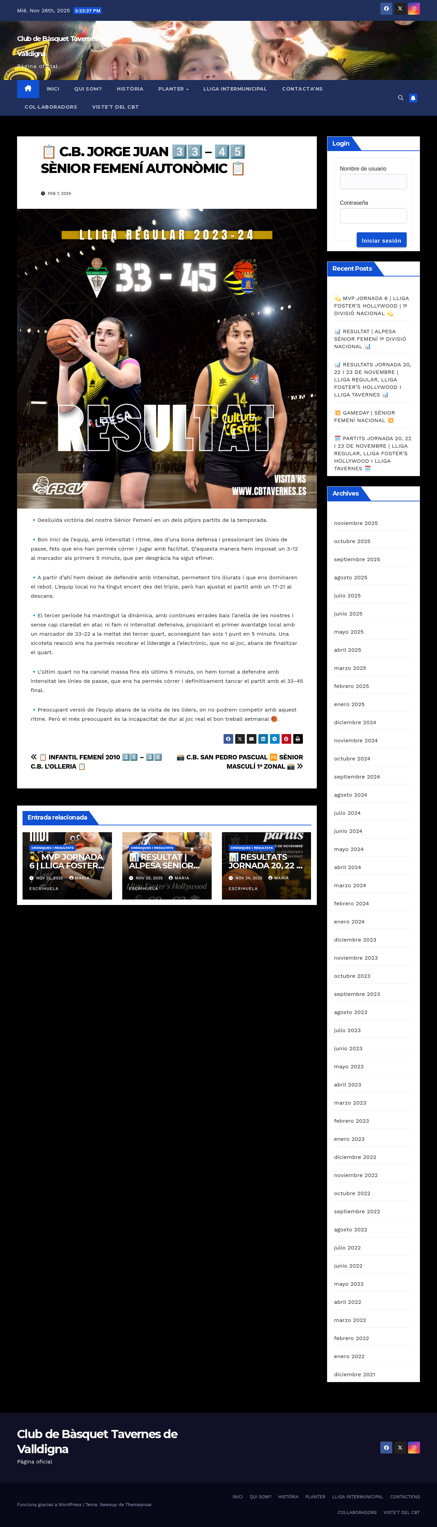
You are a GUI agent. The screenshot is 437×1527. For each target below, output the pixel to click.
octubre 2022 (352, 1193)
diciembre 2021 (355, 1374)
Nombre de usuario (363, 169)
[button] (401, 98)
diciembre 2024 (355, 722)
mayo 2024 (349, 849)
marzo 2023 (350, 1102)
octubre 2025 (352, 541)
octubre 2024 (352, 758)
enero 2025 (349, 704)
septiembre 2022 (357, 1211)
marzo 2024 (350, 885)
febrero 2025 (351, 686)
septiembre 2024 (357, 776)
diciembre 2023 (355, 939)
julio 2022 (347, 1247)
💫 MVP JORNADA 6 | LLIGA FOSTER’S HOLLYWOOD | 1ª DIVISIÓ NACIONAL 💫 (371, 305)
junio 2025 (348, 613)
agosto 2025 (350, 577)
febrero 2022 (351, 1338)
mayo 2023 (349, 1066)
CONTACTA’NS (302, 89)
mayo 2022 (349, 1284)
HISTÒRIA (130, 89)
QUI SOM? (88, 89)
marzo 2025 (350, 668)
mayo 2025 (349, 632)
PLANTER (171, 89)
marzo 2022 (350, 1320)
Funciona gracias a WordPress (50, 1504)
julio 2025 (347, 595)
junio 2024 (348, 831)
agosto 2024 (350, 795)
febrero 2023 (351, 1121)
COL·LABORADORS (51, 107)
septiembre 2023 (357, 994)
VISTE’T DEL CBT (115, 107)
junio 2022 (348, 1265)
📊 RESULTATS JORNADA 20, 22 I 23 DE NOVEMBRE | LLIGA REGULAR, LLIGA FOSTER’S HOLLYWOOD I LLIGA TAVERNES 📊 (372, 379)
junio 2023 (348, 1048)
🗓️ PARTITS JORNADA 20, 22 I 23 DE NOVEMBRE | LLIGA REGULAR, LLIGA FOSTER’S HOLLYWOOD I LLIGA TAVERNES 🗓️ (373, 453)
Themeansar (138, 1504)
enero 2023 (349, 1139)
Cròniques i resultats (52, 848)
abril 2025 (348, 650)
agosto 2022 (351, 1229)
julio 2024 (347, 813)
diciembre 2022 (355, 1157)
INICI (53, 89)
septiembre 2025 (357, 559)
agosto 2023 (351, 1012)
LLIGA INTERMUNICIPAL (235, 89)
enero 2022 (349, 1356)
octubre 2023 (352, 976)
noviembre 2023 (356, 958)
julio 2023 (347, 1030)
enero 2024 (349, 921)
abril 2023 (348, 1084)
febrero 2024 (351, 903)
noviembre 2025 (356, 523)
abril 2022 (348, 1302)
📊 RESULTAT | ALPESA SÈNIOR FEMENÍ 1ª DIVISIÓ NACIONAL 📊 (370, 339)
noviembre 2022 (356, 1175)
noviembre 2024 (356, 740)
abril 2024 (348, 867)
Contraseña (354, 203)
